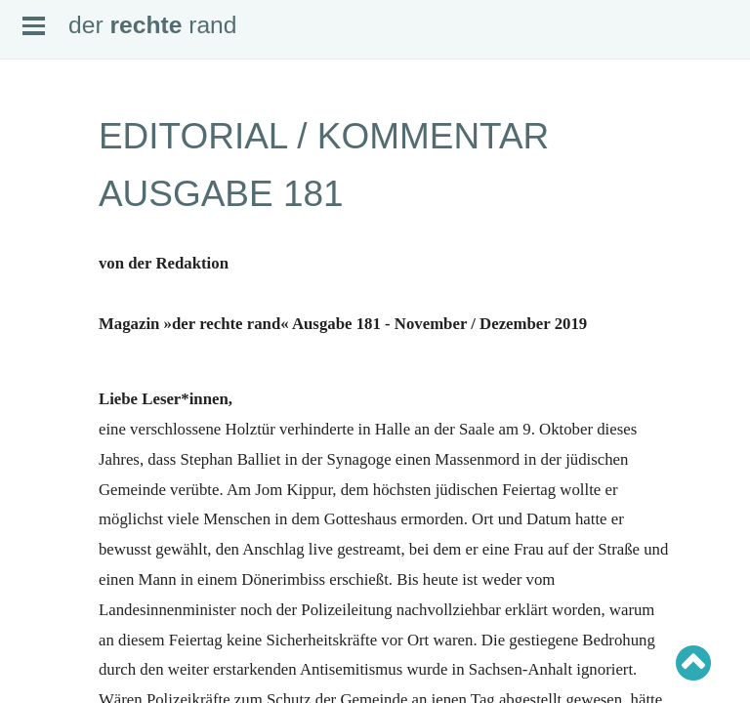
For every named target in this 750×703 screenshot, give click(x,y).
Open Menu (34, 26)
